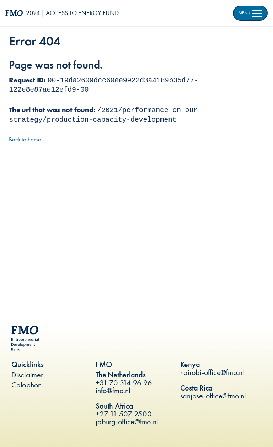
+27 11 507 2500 (123, 414)
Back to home (25, 139)
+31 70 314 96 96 (124, 382)
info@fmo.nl (113, 390)
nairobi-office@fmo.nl (212, 372)
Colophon (26, 385)
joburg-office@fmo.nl (127, 421)
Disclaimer (27, 375)
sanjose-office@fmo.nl (213, 396)
